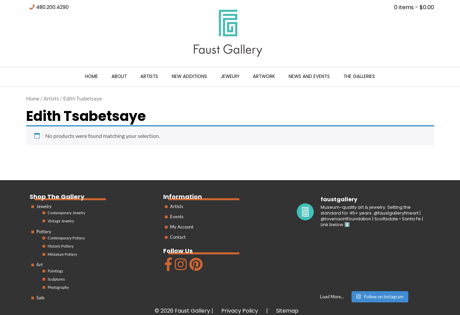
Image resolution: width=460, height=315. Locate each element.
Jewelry (230, 76)
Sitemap (287, 311)
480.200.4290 (52, 7)
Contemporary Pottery (66, 238)
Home (91, 76)
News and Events (309, 76)
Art (39, 264)
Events (177, 216)
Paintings (55, 271)
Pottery (43, 231)
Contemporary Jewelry (66, 212)
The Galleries (359, 76)
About (119, 76)
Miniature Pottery (62, 254)
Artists (149, 76)
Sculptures (56, 279)
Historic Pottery (61, 246)
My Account (181, 227)
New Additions (189, 76)
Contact (178, 237)
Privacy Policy (239, 311)
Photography (58, 287)
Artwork (264, 76)
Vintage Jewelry (61, 221)
